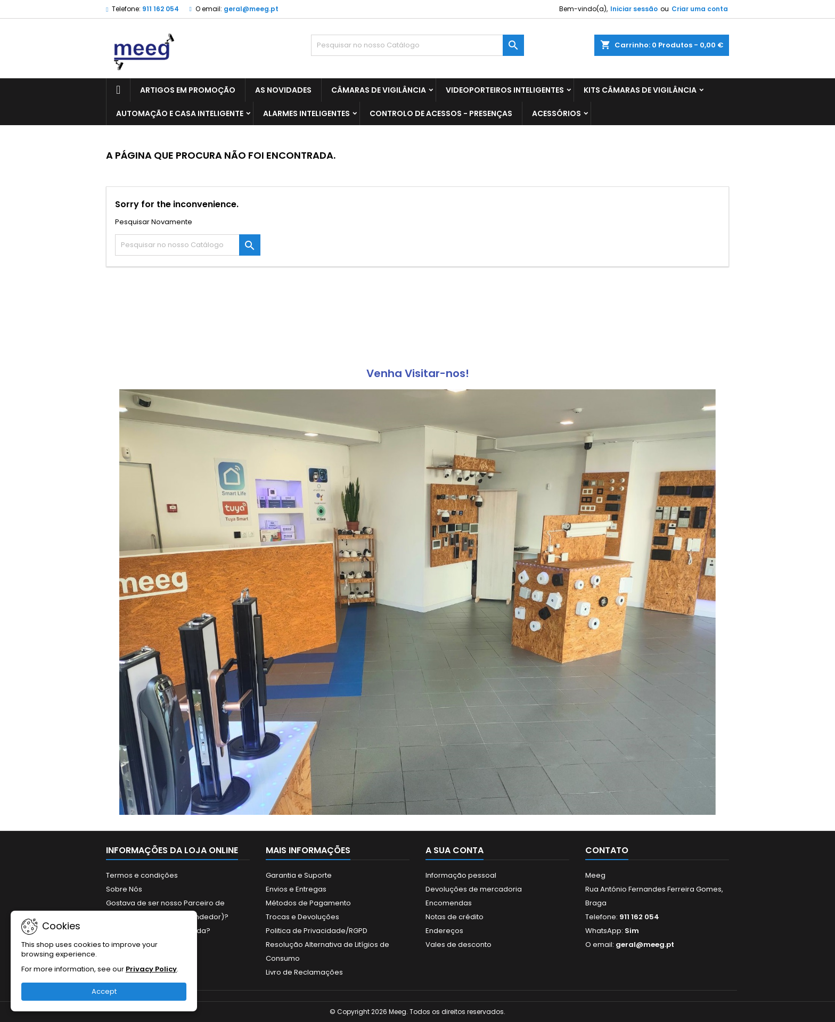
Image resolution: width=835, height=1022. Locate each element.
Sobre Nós (124, 889)
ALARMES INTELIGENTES (306, 113)
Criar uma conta (700, 8)
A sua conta (454, 850)
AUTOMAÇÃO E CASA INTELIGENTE (179, 113)
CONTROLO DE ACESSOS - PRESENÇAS (441, 113)
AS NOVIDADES (283, 90)
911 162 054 (160, 8)
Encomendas (448, 903)
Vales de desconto (458, 944)
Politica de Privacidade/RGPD (316, 931)
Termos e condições (142, 875)
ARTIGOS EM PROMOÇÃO (187, 90)
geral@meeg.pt (251, 8)
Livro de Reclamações (304, 972)
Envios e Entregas (296, 889)
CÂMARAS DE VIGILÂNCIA (378, 90)
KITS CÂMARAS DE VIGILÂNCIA (640, 90)
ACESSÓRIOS (556, 113)
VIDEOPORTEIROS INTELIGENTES (505, 90)
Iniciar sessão (634, 8)
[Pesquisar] (417, 45)
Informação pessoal (460, 875)
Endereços (444, 931)
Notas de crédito (454, 917)
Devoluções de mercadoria (473, 889)
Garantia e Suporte (299, 875)
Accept (104, 991)
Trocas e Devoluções (302, 917)
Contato (606, 850)
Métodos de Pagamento (308, 903)
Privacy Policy (151, 969)
